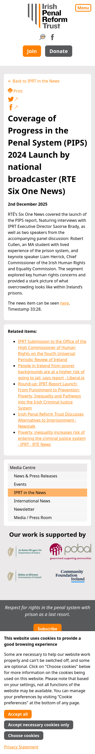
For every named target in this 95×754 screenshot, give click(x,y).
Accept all (18, 714)
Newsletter (24, 509)
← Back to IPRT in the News (34, 81)
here (64, 303)
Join (32, 51)
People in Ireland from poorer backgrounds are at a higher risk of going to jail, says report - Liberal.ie (51, 372)
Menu (83, 8)
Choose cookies (23, 735)
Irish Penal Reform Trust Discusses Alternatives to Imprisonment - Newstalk (51, 420)
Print (15, 91)
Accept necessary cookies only (38, 725)
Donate (58, 51)
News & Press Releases (35, 476)
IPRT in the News (30, 492)
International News (32, 501)
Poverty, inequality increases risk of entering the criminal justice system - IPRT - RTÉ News (52, 438)
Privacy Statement (21, 747)
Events (20, 484)
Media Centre (22, 467)
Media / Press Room (33, 517)
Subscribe (47, 629)
